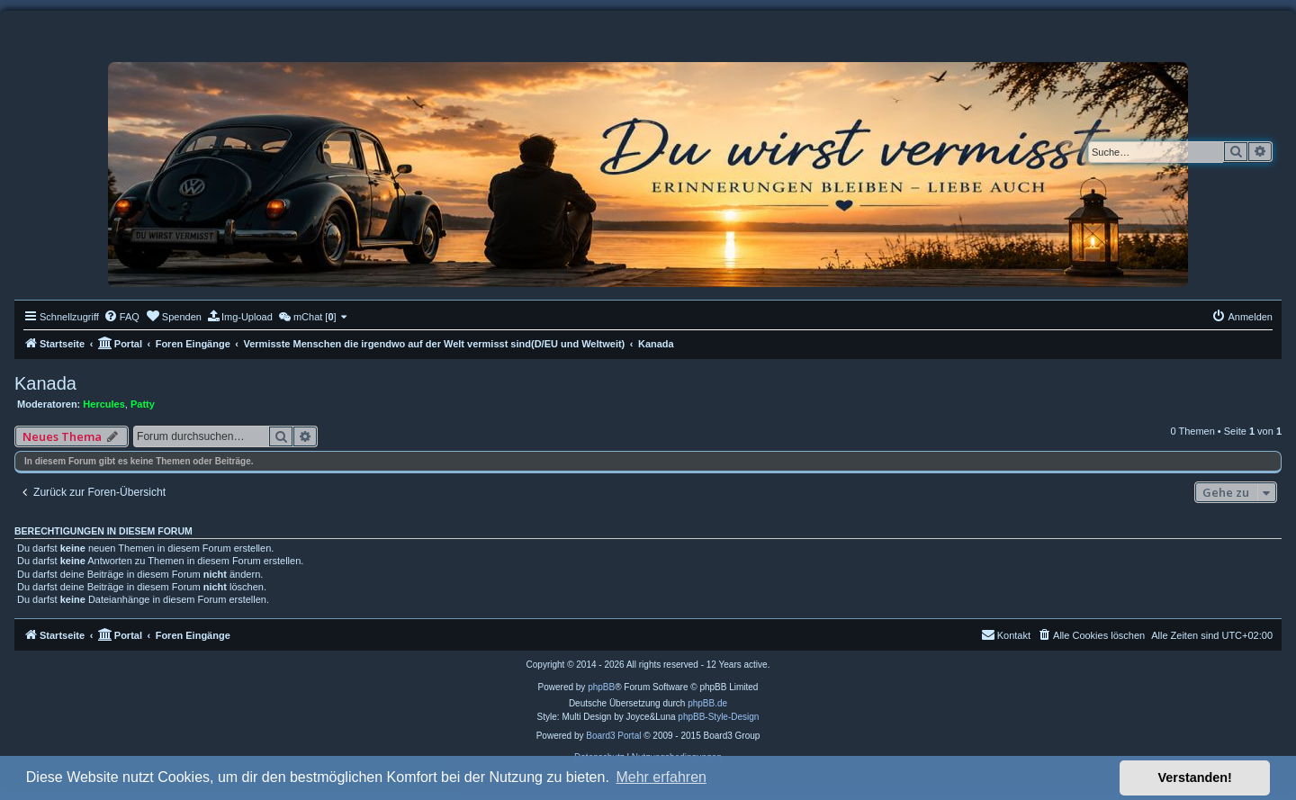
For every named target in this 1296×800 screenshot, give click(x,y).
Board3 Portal (613, 736)
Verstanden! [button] (1195, 777)
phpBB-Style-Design (718, 717)
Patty (142, 404)
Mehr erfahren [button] (661, 777)
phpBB (601, 687)
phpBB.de (707, 703)
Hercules (103, 404)
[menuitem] (122, 317)
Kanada (45, 383)
